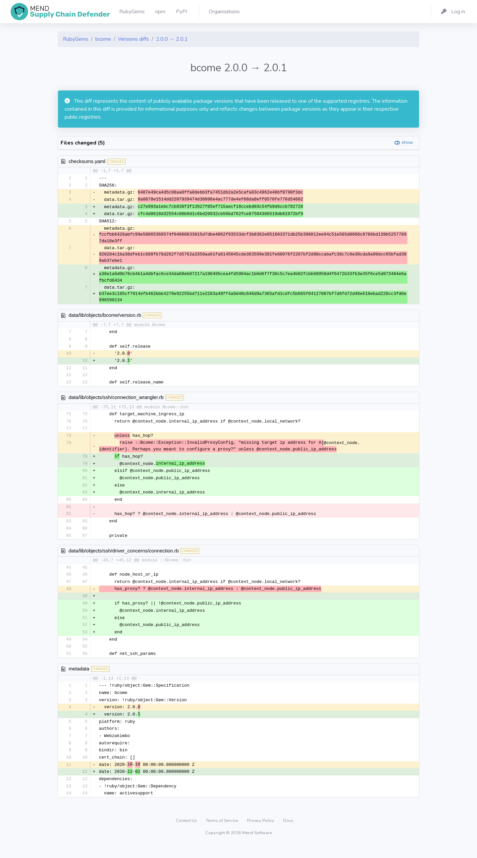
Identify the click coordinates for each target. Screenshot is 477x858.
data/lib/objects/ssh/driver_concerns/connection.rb (124, 557)
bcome (103, 39)
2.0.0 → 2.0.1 (172, 39)
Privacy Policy (261, 833)
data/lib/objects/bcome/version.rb (105, 316)
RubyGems (75, 39)
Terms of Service (222, 833)
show (407, 142)
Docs (288, 833)
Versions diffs (133, 39)
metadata (79, 678)
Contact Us (187, 833)
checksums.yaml (87, 161)
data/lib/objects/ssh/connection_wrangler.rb (116, 400)
